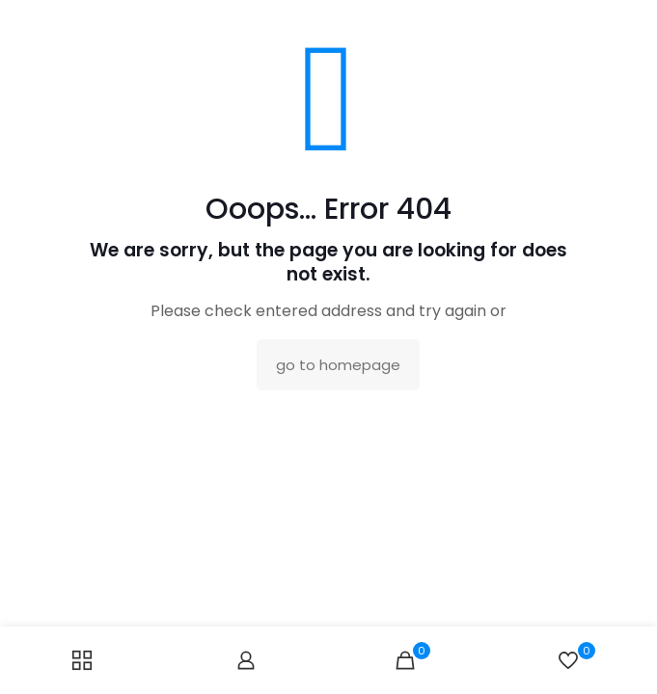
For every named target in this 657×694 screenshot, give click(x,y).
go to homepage (338, 365)
